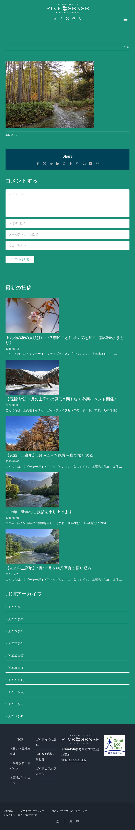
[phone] (80, 18)
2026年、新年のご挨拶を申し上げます (39, 512)
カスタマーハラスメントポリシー (70, 810)
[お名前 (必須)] (67, 223)
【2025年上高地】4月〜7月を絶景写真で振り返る (48, 568)
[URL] (67, 245)
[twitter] (67, 18)
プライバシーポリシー (32, 810)
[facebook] (61, 18)
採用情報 (8, 810)
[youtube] (73, 18)
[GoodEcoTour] (114, 736)
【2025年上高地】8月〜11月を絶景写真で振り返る (49, 455)
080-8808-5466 (77, 760)
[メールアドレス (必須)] (67, 234)
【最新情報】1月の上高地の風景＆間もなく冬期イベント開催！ (62, 399)
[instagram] (55, 18)
